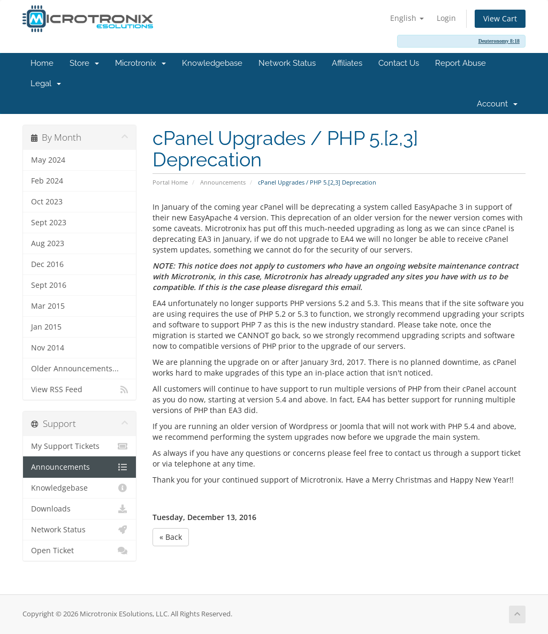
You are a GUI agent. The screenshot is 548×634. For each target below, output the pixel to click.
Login (446, 18)
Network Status (287, 63)
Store (84, 63)
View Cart (500, 18)
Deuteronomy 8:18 (499, 41)
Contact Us (398, 63)
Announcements (223, 182)
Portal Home (170, 182)
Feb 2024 (47, 181)
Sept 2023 (48, 222)
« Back (170, 537)
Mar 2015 (48, 306)
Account (497, 104)
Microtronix (140, 63)
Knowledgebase (212, 63)
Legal (46, 83)
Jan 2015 (46, 327)
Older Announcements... (75, 368)
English (407, 18)
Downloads (79, 508)
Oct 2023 (47, 202)
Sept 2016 (48, 285)
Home (42, 63)
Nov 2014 (47, 348)
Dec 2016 (47, 264)
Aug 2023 (47, 243)
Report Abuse (460, 63)
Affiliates (347, 63)
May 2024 (48, 160)
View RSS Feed (79, 389)
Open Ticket (79, 550)
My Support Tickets (79, 446)
